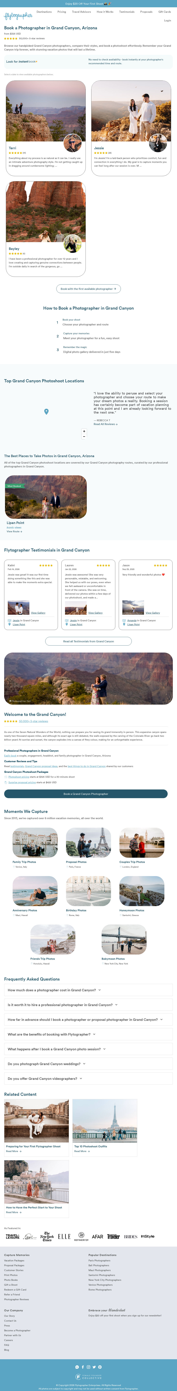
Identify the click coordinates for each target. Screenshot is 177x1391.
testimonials (17, 766)
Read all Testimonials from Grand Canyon (88, 641)
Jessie (16, 620)
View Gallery (38, 612)
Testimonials (126, 11)
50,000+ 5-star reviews (33, 721)
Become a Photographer (17, 1330)
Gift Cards (165, 11)
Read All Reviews (106, 424)
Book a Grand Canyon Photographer (86, 794)
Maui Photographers (99, 1270)
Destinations (44, 11)
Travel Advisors (81, 11)
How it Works (105, 11)
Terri (29, 701)
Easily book (10, 755)
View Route (14, 531)
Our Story (9, 1315)
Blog (6, 1349)
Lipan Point (19, 624)
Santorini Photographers (101, 1275)
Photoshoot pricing (18, 776)
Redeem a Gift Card (15, 1289)
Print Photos (10, 1275)
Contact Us (10, 1320)
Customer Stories (13, 1270)
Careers (8, 1340)
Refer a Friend (12, 1294)
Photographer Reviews (16, 1299)
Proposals (146, 11)
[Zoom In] (84, 431)
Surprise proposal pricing (22, 782)
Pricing (62, 11)
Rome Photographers (99, 1289)
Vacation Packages (14, 1260)
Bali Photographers (98, 1265)
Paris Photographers (99, 1260)
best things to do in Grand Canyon (87, 766)
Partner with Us (12, 1335)
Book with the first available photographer (89, 289)
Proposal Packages (14, 1265)
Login (167, 20)
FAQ (6, 1345)
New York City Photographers (104, 1279)
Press (7, 1325)
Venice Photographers (100, 1284)
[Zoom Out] (84, 436)
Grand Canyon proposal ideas (41, 766)
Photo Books (11, 1279)
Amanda (131, 620)
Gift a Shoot (10, 1284)
